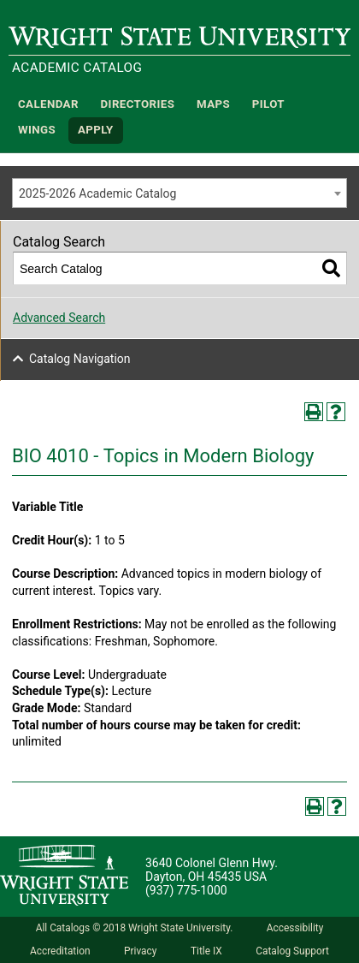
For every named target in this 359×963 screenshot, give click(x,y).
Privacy (140, 951)
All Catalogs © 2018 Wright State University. (134, 928)
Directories (138, 104)
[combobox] (179, 193)
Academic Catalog (77, 67)
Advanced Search (59, 317)
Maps (213, 104)
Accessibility (295, 928)
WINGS (37, 130)
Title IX (206, 951)
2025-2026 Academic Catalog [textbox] (97, 193)
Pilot (268, 104)
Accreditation (60, 951)
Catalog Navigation (80, 359)
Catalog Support (292, 951)
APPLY (96, 130)
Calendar (48, 104)
